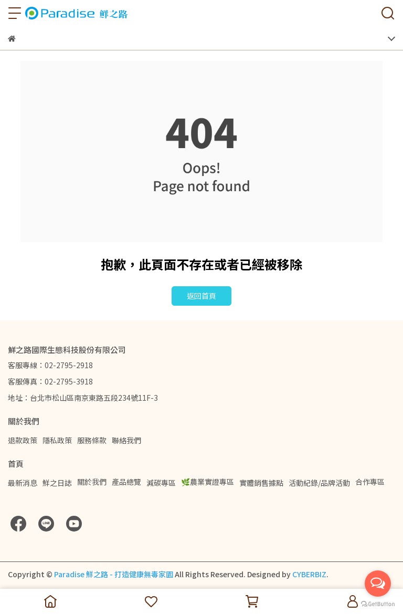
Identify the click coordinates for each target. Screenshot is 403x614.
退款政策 (22, 440)
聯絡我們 (126, 440)
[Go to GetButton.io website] (378, 603)
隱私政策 (57, 440)
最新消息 (22, 482)
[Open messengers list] (378, 583)
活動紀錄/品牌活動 (319, 482)
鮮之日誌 (57, 482)
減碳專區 (161, 482)
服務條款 (92, 440)
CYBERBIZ (309, 574)
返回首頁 (201, 295)
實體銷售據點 (261, 482)
